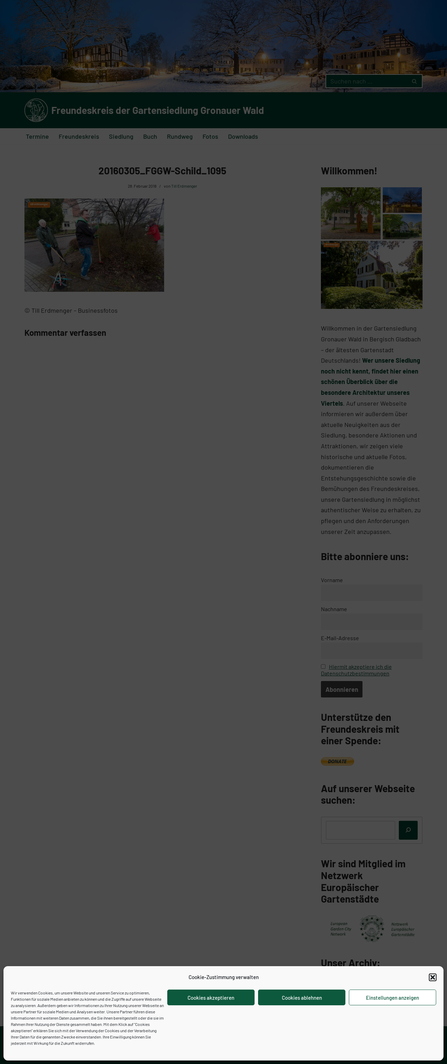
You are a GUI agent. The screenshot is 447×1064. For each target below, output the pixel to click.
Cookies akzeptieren (211, 997)
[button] (432, 977)
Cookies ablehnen (302, 997)
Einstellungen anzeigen (392, 997)
